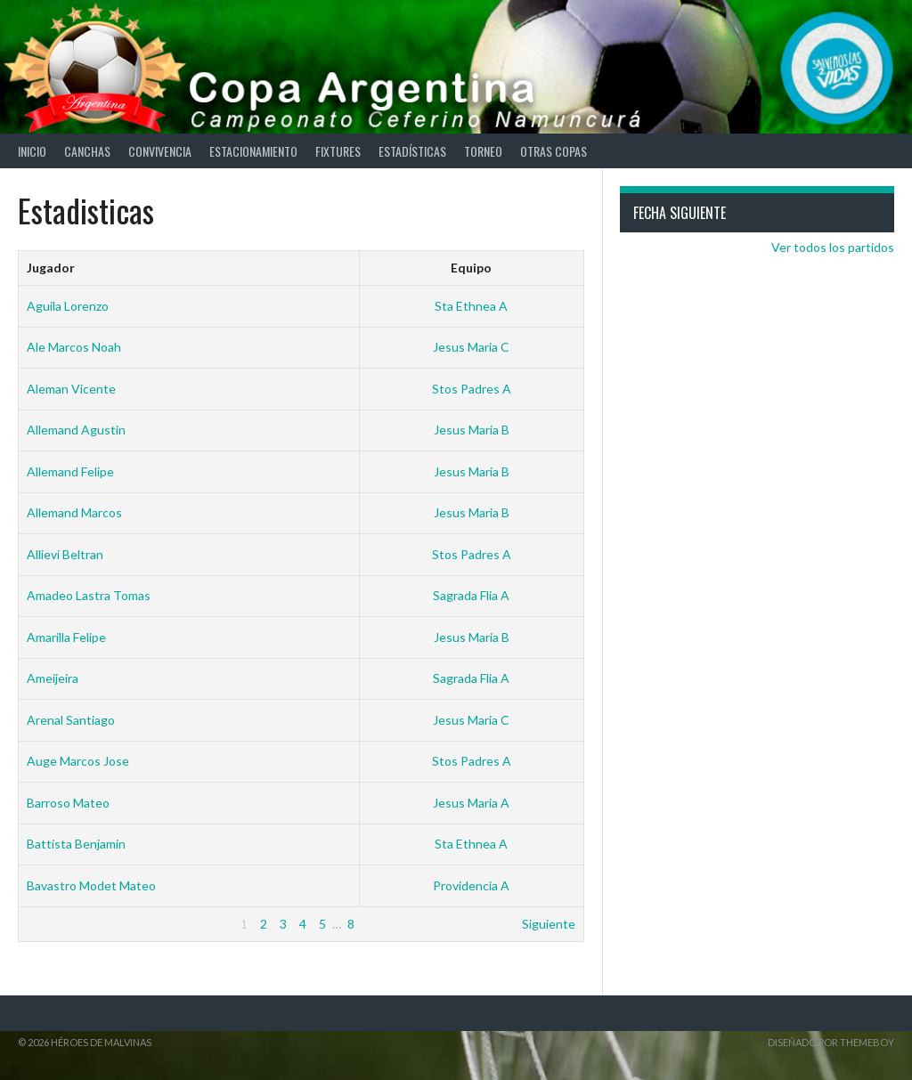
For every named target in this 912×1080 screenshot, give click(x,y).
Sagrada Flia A (471, 595)
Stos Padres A (471, 388)
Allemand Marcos (74, 512)
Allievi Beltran (65, 554)
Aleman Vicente (71, 388)
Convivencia (159, 151)
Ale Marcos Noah (74, 346)
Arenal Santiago (71, 719)
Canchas (87, 151)
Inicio (32, 151)
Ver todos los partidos (832, 247)
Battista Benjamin (76, 843)
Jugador (51, 267)
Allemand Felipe (70, 471)
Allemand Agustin (76, 429)
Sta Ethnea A (471, 305)
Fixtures (338, 151)
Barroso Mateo (68, 802)
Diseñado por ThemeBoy (831, 1042)
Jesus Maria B (471, 429)
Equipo (471, 267)
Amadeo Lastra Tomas (89, 595)
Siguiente (548, 923)
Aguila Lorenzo (68, 305)
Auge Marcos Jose (78, 760)
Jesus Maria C (471, 346)
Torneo (483, 151)
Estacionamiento (253, 151)
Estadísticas (412, 151)
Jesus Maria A (471, 802)
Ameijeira (52, 678)
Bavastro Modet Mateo (91, 885)
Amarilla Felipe (66, 637)
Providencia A (471, 885)
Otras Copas (553, 151)
